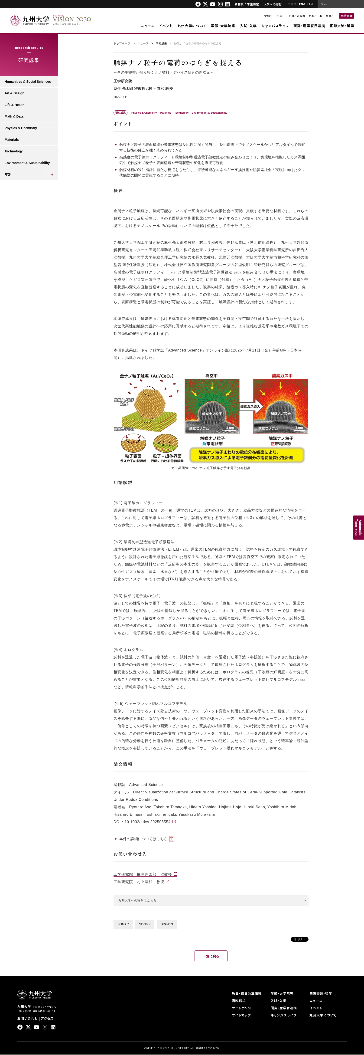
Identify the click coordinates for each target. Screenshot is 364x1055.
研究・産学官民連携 (309, 25)
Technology (14, 151)
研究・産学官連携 (284, 1008)
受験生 (268, 16)
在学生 (281, 16)
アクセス (47, 1018)
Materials (12, 139)
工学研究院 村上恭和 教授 (139, 882)
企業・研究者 (297, 16)
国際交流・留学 (342, 25)
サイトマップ (241, 1015)
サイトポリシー (243, 1008)
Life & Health (15, 105)
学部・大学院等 (223, 25)
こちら (162, 839)
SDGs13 (167, 925)
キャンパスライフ (275, 25)
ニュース (147, 25)
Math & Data (14, 116)
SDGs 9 (144, 925)
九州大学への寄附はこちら (138, 900)
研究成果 (161, 43)
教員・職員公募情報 (247, 994)
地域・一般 (315, 16)
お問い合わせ (27, 1018)
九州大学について (191, 25)
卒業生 (330, 16)
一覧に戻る (211, 957)
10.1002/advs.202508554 (148, 822)
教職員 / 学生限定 (247, 4)
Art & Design (14, 93)
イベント (166, 25)
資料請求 (239, 1001)
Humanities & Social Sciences (28, 81)
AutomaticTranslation (358, 527)
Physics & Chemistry (21, 128)
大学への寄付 (273, 4)
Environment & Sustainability (27, 163)
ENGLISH (306, 4)
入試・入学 (248, 25)
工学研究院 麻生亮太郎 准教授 (143, 874)
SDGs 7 (123, 925)
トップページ (122, 43)
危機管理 (347, 16)
